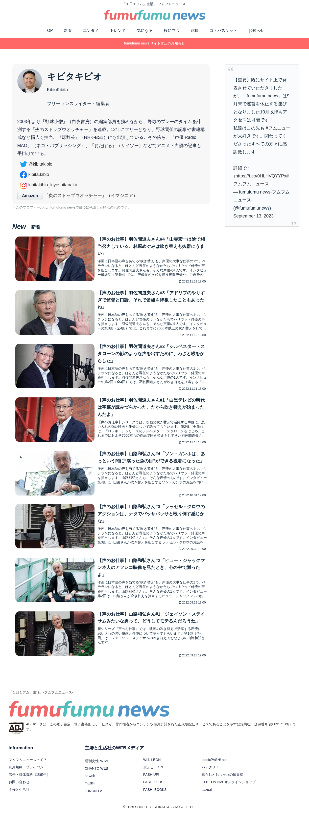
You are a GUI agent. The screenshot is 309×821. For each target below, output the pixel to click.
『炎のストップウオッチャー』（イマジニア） (77, 195)
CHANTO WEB (96, 772)
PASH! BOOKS (155, 794)
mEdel (90, 787)
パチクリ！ (210, 771)
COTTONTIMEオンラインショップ (229, 786)
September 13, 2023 (253, 216)
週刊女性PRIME (97, 765)
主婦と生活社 (19, 794)
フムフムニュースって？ (28, 764)
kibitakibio (36, 164)
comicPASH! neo (215, 764)
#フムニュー (278, 128)
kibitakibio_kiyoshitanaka (48, 184)
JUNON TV (93, 795)
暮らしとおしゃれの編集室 (222, 778)
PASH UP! (151, 778)
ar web (90, 780)
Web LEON (152, 764)
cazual (207, 794)
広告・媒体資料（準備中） (29, 778)
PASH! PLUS (153, 786)
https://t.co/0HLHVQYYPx (261, 175)
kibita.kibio (34, 174)
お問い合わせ (19, 786)
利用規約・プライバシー (28, 771)
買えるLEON (153, 771)
